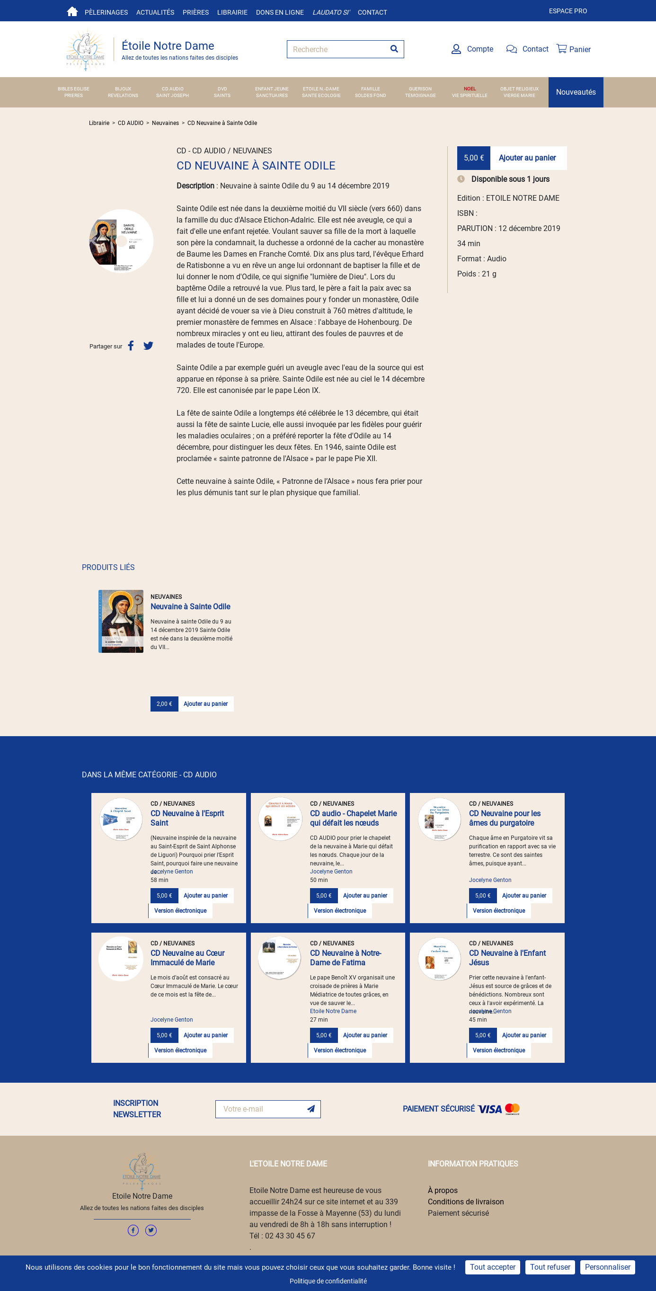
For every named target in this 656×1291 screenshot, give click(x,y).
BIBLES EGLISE (73, 88)
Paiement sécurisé (458, 1213)
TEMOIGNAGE (420, 95)
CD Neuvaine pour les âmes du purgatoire (505, 818)
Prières (196, 12)
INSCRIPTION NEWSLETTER (137, 1109)
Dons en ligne (280, 12)
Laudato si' (330, 12)
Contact (372, 12)
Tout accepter (492, 1267)
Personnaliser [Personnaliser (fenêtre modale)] (607, 1267)
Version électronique (180, 911)
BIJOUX (123, 88)
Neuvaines (165, 123)
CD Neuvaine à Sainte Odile (222, 123)
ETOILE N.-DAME (321, 88)
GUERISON (420, 88)
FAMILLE (370, 88)
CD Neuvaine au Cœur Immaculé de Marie (187, 958)
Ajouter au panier (527, 157)
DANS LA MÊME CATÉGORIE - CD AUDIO (149, 774)
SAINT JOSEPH (172, 95)
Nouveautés (576, 92)
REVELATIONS (123, 95)
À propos (443, 1190)
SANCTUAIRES (272, 95)
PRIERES (73, 95)
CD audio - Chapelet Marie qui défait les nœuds (353, 818)
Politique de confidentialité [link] (328, 1281)
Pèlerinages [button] (106, 12)
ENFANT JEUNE (272, 88)
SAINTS (222, 95)
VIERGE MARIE (519, 95)
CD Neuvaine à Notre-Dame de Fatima (345, 958)
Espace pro (568, 11)
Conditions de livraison (466, 1201)
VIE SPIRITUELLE (470, 95)
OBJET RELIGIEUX (519, 88)
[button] (93, 241)
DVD (222, 88)
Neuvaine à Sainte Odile (190, 606)
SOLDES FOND (370, 95)
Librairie (232, 12)
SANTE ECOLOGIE (321, 95)
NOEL (470, 88)
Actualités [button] (155, 12)
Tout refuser (550, 1267)
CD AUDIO (173, 88)
